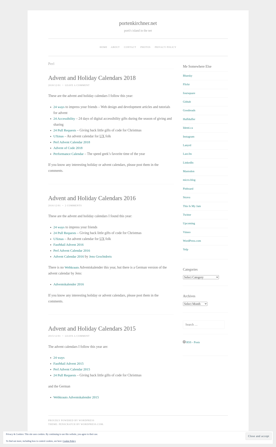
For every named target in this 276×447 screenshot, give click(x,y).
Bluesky (187, 75)
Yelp (185, 249)
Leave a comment (77, 85)
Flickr (186, 84)
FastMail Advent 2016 (68, 244)
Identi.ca (188, 127)
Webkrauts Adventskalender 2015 (76, 397)
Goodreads (189, 110)
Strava (186, 197)
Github (187, 101)
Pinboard (188, 188)
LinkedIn (188, 162)
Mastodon (188, 171)
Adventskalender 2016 (69, 284)
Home (103, 47)
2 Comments (73, 205)
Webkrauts (72, 267)
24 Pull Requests (65, 130)
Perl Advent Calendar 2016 (72, 250)
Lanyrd (187, 145)
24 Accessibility (64, 118)
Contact (130, 47)
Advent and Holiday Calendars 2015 (93, 328)
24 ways (59, 107)
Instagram (188, 136)
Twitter (187, 214)
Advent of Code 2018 (68, 148)
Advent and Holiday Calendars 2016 (93, 197)
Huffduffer (189, 119)
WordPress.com (192, 240)
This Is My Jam (192, 206)
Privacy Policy (165, 47)
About (115, 47)
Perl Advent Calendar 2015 (72, 369)
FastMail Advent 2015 (68, 363)
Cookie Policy (69, 441)
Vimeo (187, 232)
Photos (145, 47)
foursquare (189, 93)
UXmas (58, 136)
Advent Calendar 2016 (69, 256)
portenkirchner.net (138, 23)
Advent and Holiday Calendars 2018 (93, 77)
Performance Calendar (68, 154)
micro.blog (189, 179)
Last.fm (187, 153)
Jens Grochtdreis (101, 256)
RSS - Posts (191, 342)
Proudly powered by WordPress (71, 420)
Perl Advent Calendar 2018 (72, 142)
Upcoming (189, 223)
